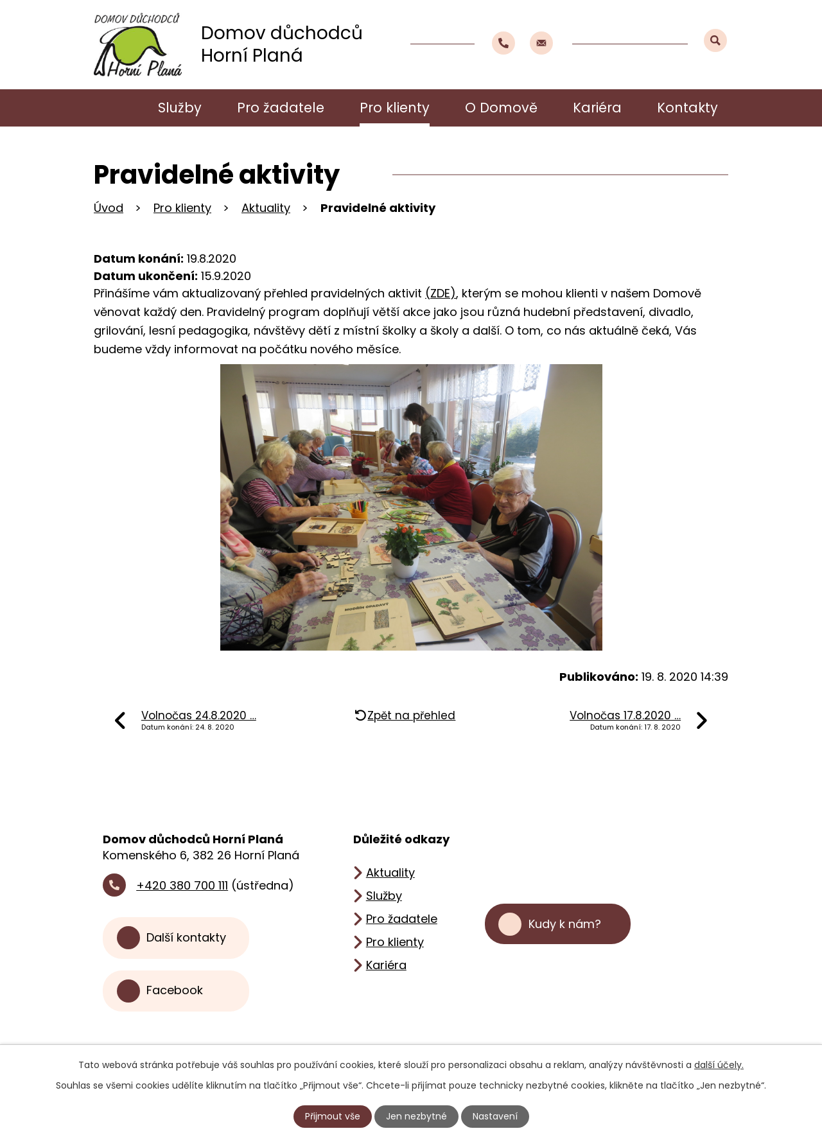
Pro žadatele (280, 107)
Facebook (174, 991)
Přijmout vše (332, 1116)
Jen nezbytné (416, 1116)
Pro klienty (395, 107)
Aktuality (265, 208)
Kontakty (687, 107)
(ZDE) (440, 293)
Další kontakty (186, 937)
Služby (180, 107)
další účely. (719, 1064)
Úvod (113, 108)
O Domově (501, 107)
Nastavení (495, 1116)
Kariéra (597, 107)
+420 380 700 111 (182, 885)
